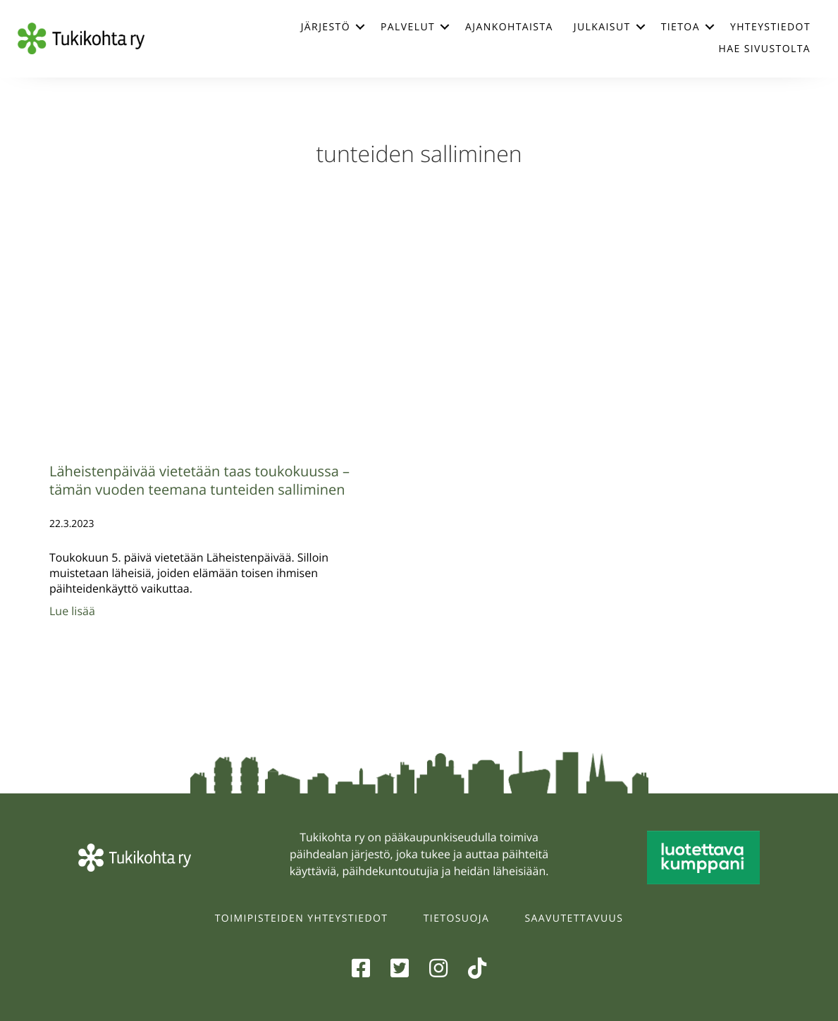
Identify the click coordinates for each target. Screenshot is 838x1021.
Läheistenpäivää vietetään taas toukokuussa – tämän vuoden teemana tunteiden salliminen (199, 480)
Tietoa (680, 27)
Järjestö (325, 27)
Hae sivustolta (765, 49)
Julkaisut (602, 27)
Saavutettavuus (574, 918)
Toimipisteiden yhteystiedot (301, 918)
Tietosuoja (456, 918)
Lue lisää (72, 611)
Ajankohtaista (509, 27)
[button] (360, 27)
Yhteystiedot (770, 27)
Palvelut (408, 27)
